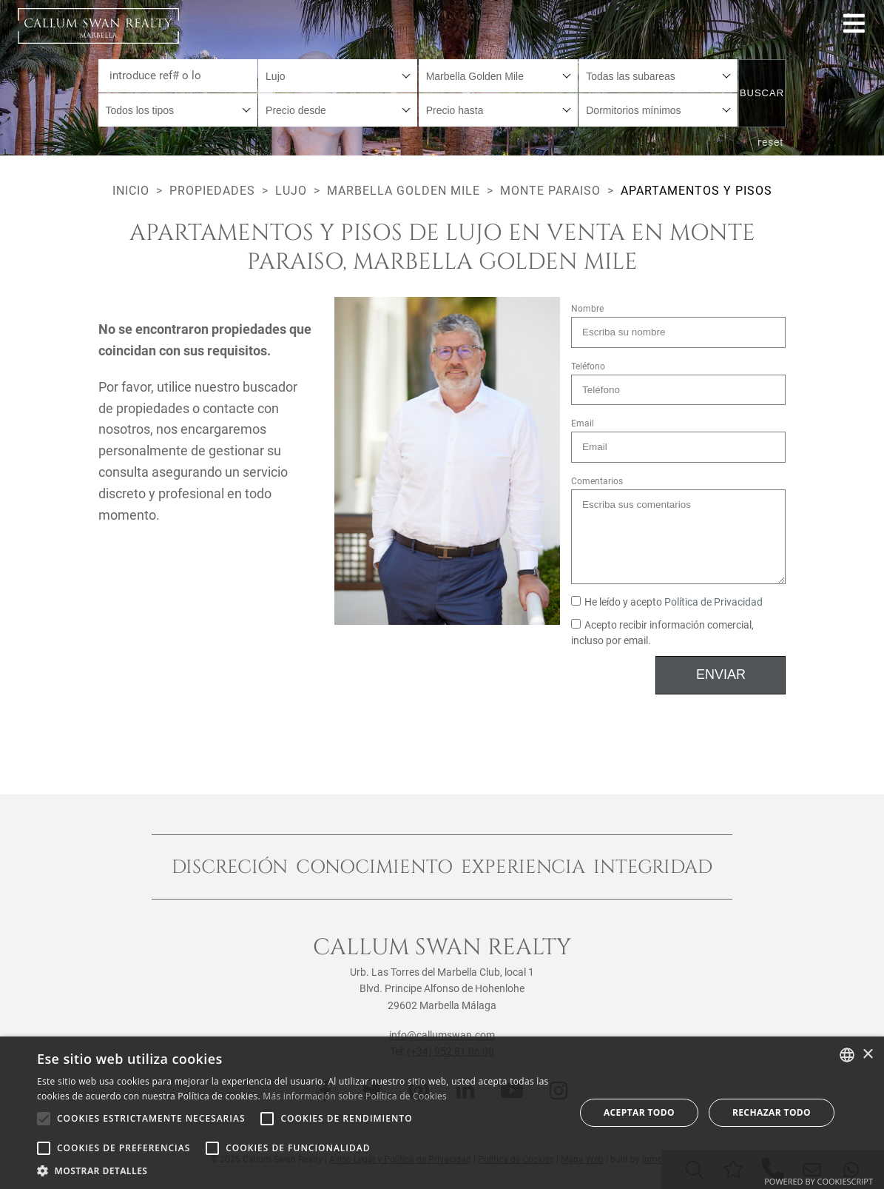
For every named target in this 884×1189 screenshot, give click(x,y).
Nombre (587, 309)
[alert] (442, 1112)
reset (771, 142)
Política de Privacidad (713, 602)
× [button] (867, 1054)
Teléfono (588, 366)
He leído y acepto (667, 602)
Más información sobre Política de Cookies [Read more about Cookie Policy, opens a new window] (355, 1096)
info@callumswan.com (442, 1035)
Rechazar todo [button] (771, 1112)
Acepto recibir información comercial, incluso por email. (662, 633)
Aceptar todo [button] (639, 1112)
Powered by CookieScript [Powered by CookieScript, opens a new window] (818, 1181)
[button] (298, 1170)
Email (582, 423)
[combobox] (337, 76)
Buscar (762, 92)
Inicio (130, 191)
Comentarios (597, 481)
